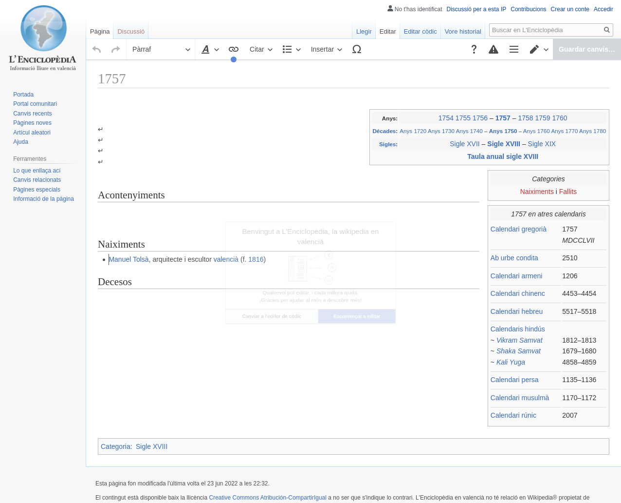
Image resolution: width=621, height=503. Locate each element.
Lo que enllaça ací (36, 170)
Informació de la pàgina (43, 198)
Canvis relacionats (37, 179)
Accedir (603, 9)
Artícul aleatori (32, 132)
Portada (23, 94)
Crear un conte (570, 9)
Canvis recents (32, 113)
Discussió (131, 31)
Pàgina (100, 31)
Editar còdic (420, 31)
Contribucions (528, 9)
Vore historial (463, 31)
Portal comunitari (35, 103)
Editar (388, 31)
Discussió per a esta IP (477, 9)
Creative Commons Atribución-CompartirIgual (267, 477)
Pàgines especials (36, 189)
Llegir (364, 31)
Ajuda (20, 141)
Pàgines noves (32, 122)
